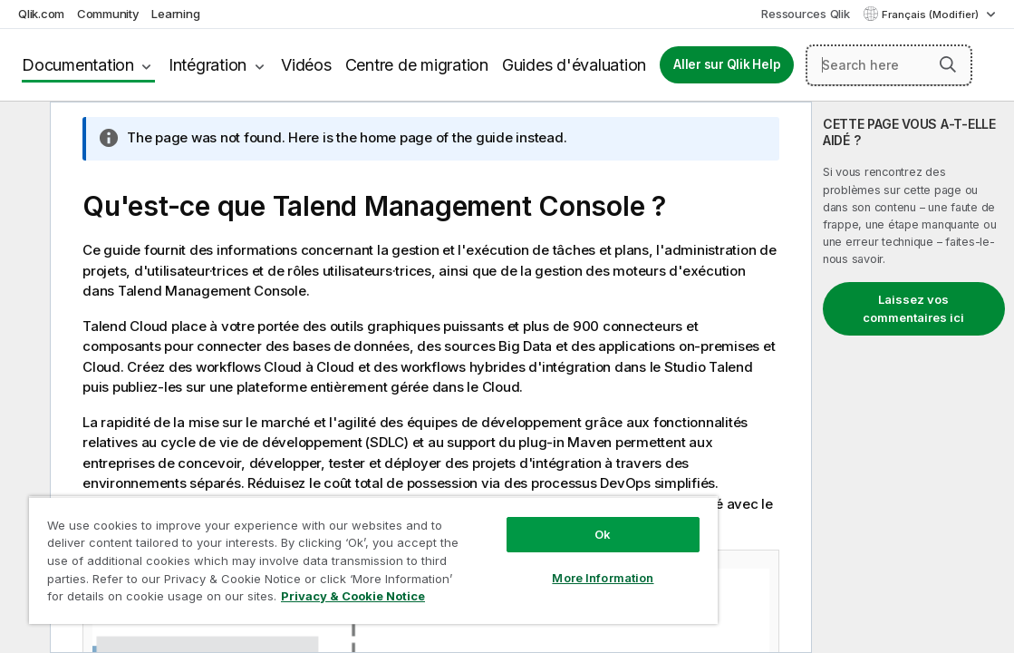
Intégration (207, 64)
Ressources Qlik (805, 13)
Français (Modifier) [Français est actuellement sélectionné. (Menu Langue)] (931, 14)
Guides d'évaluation (574, 64)
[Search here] (889, 65)
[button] (947, 64)
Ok (517, 520)
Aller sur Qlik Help (726, 64)
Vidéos (306, 64)
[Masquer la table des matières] (22, 129)
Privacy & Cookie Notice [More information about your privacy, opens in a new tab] (292, 599)
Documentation (78, 64)
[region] (323, 553)
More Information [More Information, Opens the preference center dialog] (517, 564)
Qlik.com (41, 13)
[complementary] (913, 377)
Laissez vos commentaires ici (913, 308)
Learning (175, 13)
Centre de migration (416, 64)
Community (108, 13)
